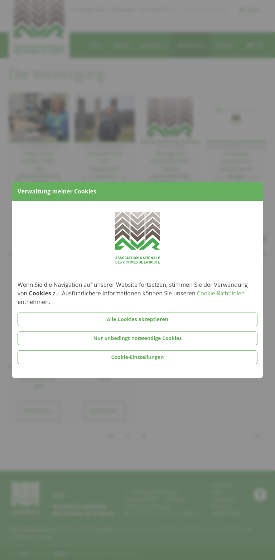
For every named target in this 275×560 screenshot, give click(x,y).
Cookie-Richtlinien (221, 293)
